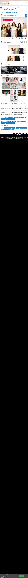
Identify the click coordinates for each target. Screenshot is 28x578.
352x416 (6, 127)
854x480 (6, 125)
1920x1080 (8, 122)
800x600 (15, 117)
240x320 (13, 127)
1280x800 (14, 121)
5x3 (24, 42)
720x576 (11, 117)
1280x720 (10, 121)
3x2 (22, 42)
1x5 (20, 42)
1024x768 (19, 117)
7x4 (26, 42)
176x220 (17, 127)
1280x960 (24, 117)
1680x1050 (3, 122)
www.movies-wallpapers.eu (12, 137)
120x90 (6, 129)
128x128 (2, 129)
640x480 (7, 117)
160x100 (21, 127)
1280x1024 (3, 118)
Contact (9, 138)
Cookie (6, 138)
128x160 (25, 127)
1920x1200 (12, 122)
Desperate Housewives (11, 12)
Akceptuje (21, 576)
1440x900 (19, 121)
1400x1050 (8, 118)
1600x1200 (12, 118)
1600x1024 (23, 121)
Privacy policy (20, 138)
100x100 (9, 129)
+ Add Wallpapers (14, 138)
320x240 (9, 127)
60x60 (13, 129)
